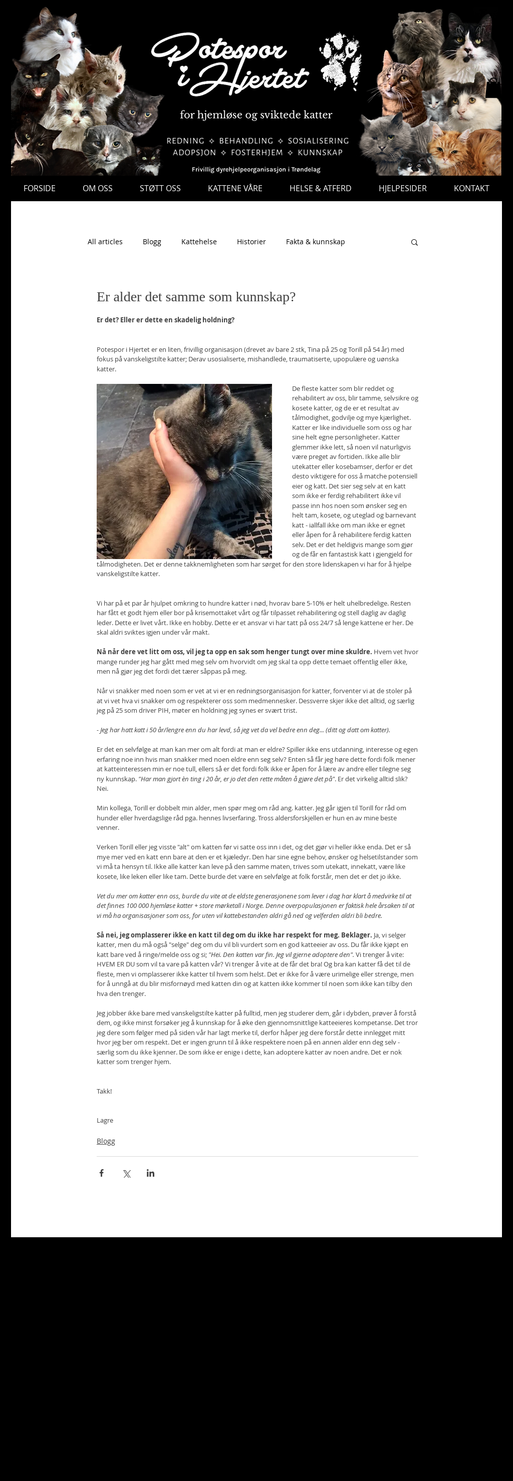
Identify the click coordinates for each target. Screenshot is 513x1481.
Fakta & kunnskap (315, 241)
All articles (105, 241)
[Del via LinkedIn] (150, 1173)
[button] (493, 88)
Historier (251, 241)
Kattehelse (199, 241)
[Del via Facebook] (101, 1173)
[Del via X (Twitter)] (126, 1173)
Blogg (152, 241)
